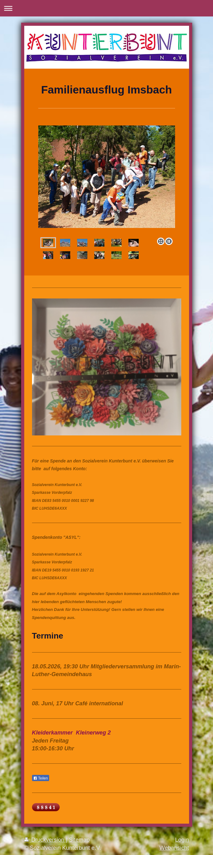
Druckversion (45, 840)
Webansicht (174, 848)
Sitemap (79, 840)
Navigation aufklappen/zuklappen (106, 8)
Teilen (40, 778)
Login (182, 840)
